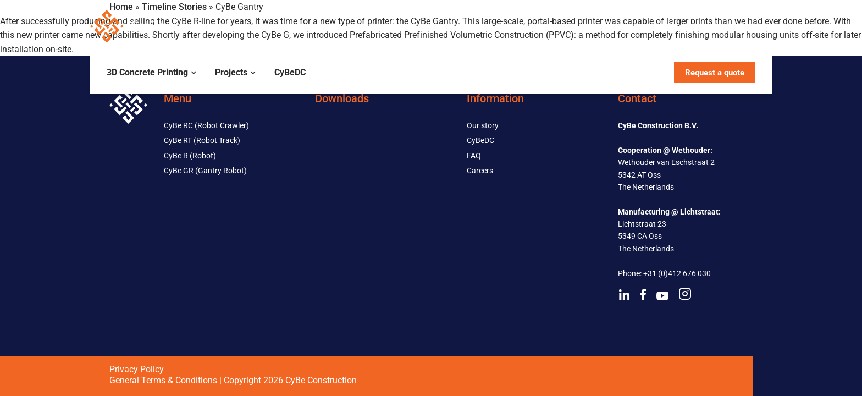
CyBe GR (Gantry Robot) (205, 170)
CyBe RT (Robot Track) (202, 140)
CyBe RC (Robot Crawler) (206, 125)
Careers (480, 170)
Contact (740, 26)
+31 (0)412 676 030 (677, 273)
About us (682, 26)
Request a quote (714, 73)
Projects (231, 72)
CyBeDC (290, 72)
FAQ (474, 155)
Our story (483, 125)
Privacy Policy (136, 369)
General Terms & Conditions (163, 380)
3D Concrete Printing (147, 72)
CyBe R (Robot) (190, 155)
